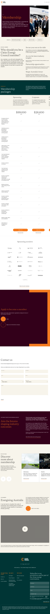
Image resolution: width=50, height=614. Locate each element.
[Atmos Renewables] (30, 248)
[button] (3, 479)
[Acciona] (9, 248)
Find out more (20, 233)
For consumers (19, 580)
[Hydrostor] (20, 261)
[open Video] (25, 529)
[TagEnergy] (40, 270)
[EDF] (30, 253)
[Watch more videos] (33, 508)
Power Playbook (12, 577)
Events (18, 577)
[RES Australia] (30, 266)
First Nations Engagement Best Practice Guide (12, 584)
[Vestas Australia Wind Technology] (40, 275)
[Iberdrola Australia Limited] (30, 261)
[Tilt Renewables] (20, 275)
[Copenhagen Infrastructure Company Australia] (20, 253)
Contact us (40, 39)
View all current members (24, 286)
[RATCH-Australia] (20, 266)
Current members (4, 581)
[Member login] (46, 2)
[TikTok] (28, 564)
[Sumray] (20, 270)
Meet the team (32, 39)
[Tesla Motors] (9, 275)
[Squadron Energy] (9, 270)
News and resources (20, 575)
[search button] (45, 2)
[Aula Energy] (40, 248)
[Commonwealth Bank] (9, 253)
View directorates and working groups (33, 437)
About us (2, 579)
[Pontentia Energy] (9, 266)
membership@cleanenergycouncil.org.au (11, 363)
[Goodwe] (40, 257)
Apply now (20, 229)
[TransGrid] (30, 275)
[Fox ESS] (9, 257)
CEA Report (11, 575)
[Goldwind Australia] (30, 257)
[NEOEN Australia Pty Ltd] (40, 261)
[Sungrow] (30, 270)
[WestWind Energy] (25, 279)
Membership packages (16, 39)
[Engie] (40, 253)
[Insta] (22, 564)
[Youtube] (27, 564)
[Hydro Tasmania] (9, 261)
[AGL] (20, 248)
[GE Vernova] (20, 257)
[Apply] (5, 319)
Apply (25, 39)
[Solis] (40, 266)
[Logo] (25, 559)
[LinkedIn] (23, 564)
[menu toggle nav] (48, 2)
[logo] (3, 2)
